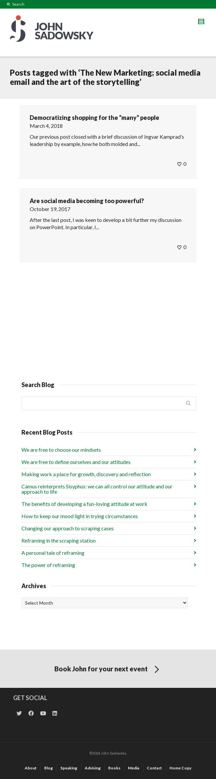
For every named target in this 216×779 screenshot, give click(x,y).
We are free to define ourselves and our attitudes (76, 462)
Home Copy (180, 767)
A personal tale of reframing (52, 552)
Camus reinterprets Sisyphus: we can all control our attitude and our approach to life (96, 489)
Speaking (68, 767)
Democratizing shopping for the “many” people (94, 117)
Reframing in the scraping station (58, 540)
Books (114, 767)
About (31, 767)
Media (133, 767)
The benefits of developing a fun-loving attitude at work (84, 504)
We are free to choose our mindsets (61, 449)
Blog (48, 767)
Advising (93, 767)
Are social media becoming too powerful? (87, 200)
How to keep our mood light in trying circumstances (79, 516)
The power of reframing (48, 565)
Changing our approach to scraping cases (67, 528)
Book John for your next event (108, 669)
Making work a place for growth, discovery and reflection (86, 474)
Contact (154, 767)
